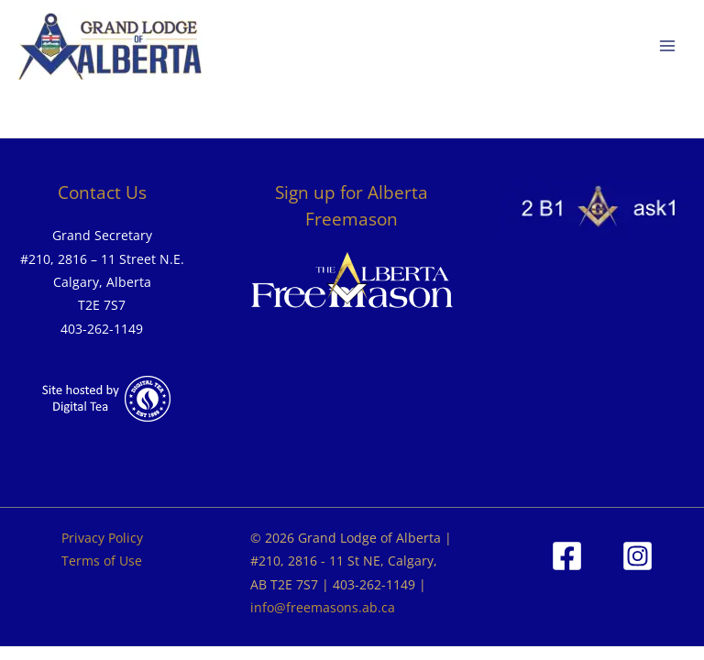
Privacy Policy (102, 537)
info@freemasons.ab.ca (322, 607)
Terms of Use (101, 560)
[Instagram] (637, 556)
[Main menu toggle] (668, 46)
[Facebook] (567, 556)
